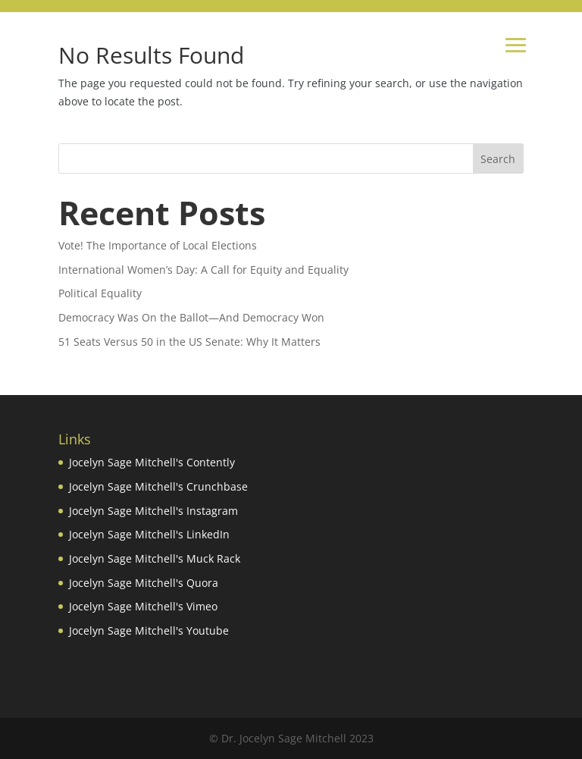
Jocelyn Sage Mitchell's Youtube (149, 630)
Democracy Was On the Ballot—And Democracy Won (191, 317)
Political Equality (100, 293)
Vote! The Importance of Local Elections (157, 245)
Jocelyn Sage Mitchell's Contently (152, 462)
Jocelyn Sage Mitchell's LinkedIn (149, 534)
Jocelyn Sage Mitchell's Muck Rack (154, 558)
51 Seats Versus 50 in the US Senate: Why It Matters (189, 341)
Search (497, 159)
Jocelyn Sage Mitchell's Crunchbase (158, 486)
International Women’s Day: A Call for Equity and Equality (203, 269)
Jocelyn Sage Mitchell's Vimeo (143, 606)
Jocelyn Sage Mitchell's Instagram (153, 510)
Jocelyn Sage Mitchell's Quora (143, 583)
